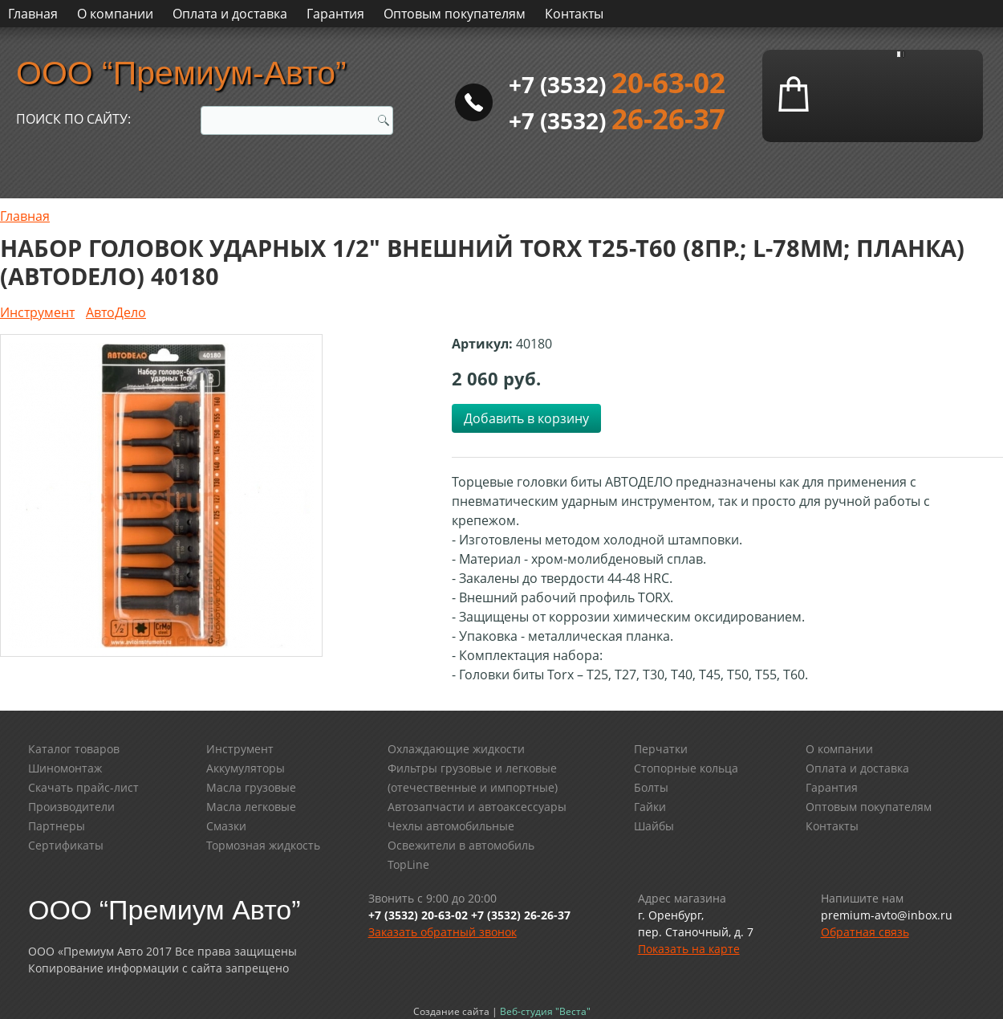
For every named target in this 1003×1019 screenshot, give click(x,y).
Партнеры (56, 826)
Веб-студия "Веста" (545, 1011)
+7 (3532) (617, 84)
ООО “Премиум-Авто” (181, 73)
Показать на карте (689, 948)
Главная (33, 13)
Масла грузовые (251, 787)
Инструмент (37, 312)
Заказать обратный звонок (442, 932)
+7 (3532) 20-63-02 (418, 915)
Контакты (574, 13)
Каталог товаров (74, 748)
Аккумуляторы (245, 768)
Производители (71, 806)
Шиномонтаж (65, 768)
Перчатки (661, 748)
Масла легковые (251, 806)
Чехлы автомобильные (451, 826)
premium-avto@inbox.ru (886, 915)
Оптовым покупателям (455, 13)
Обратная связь (865, 932)
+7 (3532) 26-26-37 (521, 915)
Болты (651, 787)
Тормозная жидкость (263, 845)
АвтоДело (116, 312)
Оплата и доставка (230, 13)
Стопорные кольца (686, 768)
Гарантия (335, 13)
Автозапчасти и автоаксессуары (477, 806)
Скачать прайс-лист (83, 787)
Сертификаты (66, 845)
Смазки (226, 826)
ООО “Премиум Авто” (164, 910)
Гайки (650, 806)
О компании (115, 13)
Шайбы (654, 826)
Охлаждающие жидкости (456, 748)
